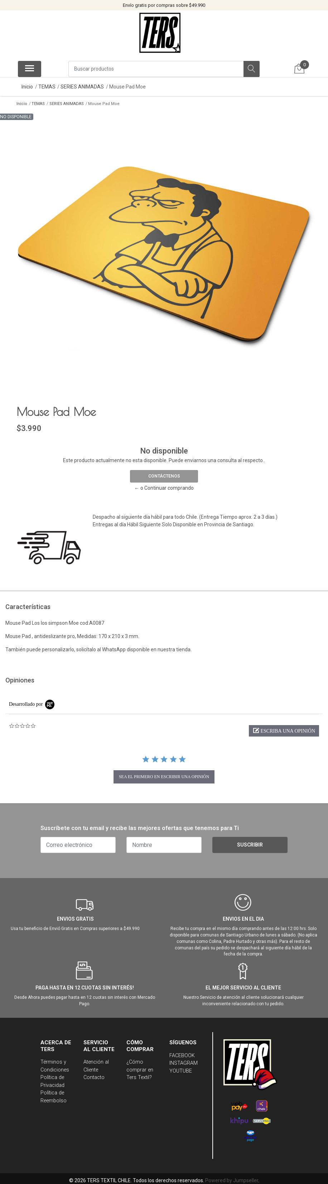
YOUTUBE (180, 1069)
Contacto (94, 1075)
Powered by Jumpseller (231, 1178)
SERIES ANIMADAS (82, 87)
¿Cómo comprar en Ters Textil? (139, 1067)
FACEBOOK (182, 1053)
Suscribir (250, 843)
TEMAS (47, 87)
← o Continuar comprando (164, 486)
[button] (284, 728)
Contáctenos (164, 474)
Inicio (27, 87)
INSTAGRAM (183, 1061)
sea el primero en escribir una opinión (164, 774)
